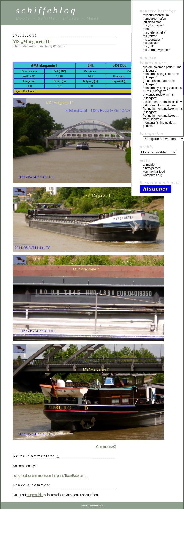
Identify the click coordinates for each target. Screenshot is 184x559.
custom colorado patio (157, 67)
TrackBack (75, 476)
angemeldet (35, 495)
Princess (171, 105)
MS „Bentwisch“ (153, 39)
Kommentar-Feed (154, 171)
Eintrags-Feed (152, 168)
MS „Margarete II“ (32, 41)
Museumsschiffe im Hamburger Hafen (156, 16)
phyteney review (154, 94)
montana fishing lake (157, 74)
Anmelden (149, 164)
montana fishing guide (157, 122)
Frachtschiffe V (172, 102)
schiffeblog (46, 10)
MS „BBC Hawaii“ (153, 25)
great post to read (155, 81)
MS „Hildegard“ (156, 91)
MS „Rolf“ (148, 46)
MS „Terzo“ (150, 36)
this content (150, 102)
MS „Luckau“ (151, 43)
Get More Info (152, 105)
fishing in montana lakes (159, 115)
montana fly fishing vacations (162, 88)
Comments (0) (106, 447)
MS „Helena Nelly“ (154, 32)
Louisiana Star (152, 22)
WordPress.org (152, 175)
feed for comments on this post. (38, 476)
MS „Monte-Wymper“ (156, 50)
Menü (146, 29)
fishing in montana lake (158, 108)
